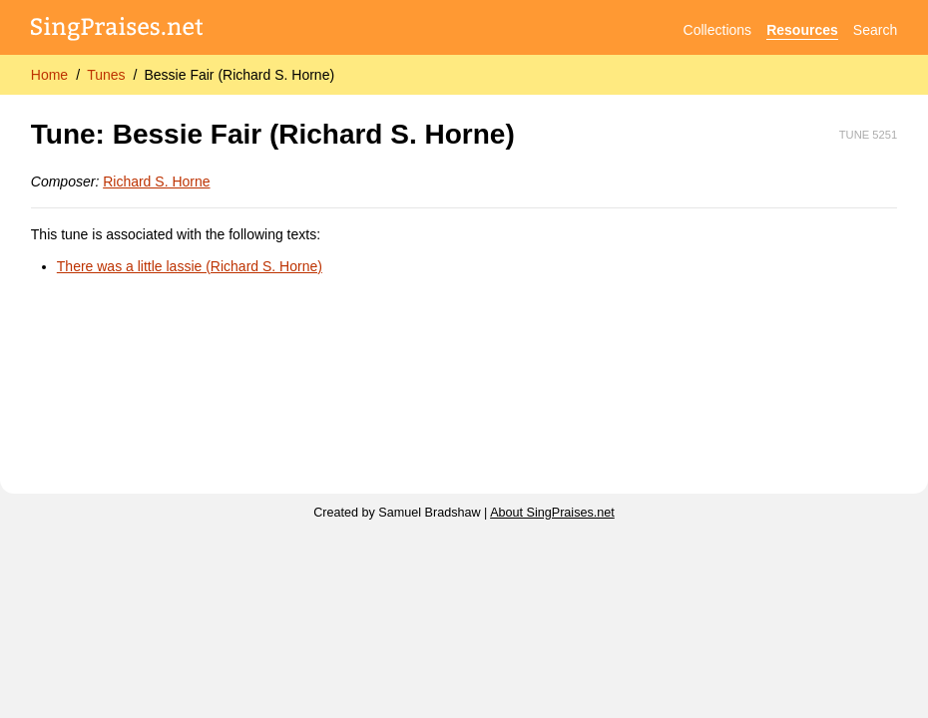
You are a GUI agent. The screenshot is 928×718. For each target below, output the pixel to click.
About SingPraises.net (552, 513)
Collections (717, 30)
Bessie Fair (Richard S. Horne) (239, 75)
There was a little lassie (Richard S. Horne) (189, 266)
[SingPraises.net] (117, 30)
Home (49, 75)
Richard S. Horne (156, 181)
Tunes (106, 75)
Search (875, 30)
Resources (802, 30)
